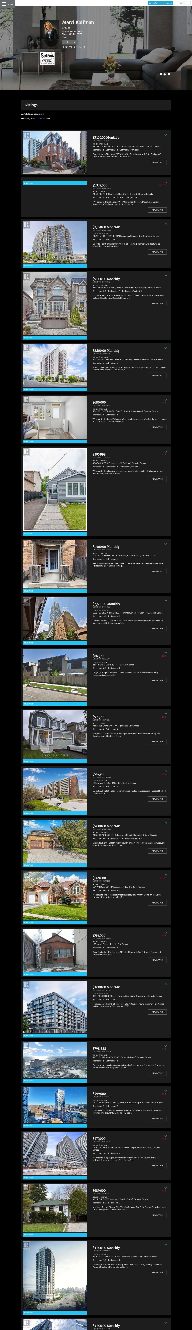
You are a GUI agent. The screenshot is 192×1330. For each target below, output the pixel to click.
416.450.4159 (76, 31)
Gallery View (28, 118)
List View (45, 118)
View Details (157, 162)
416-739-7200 (75, 34)
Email (64, 37)
